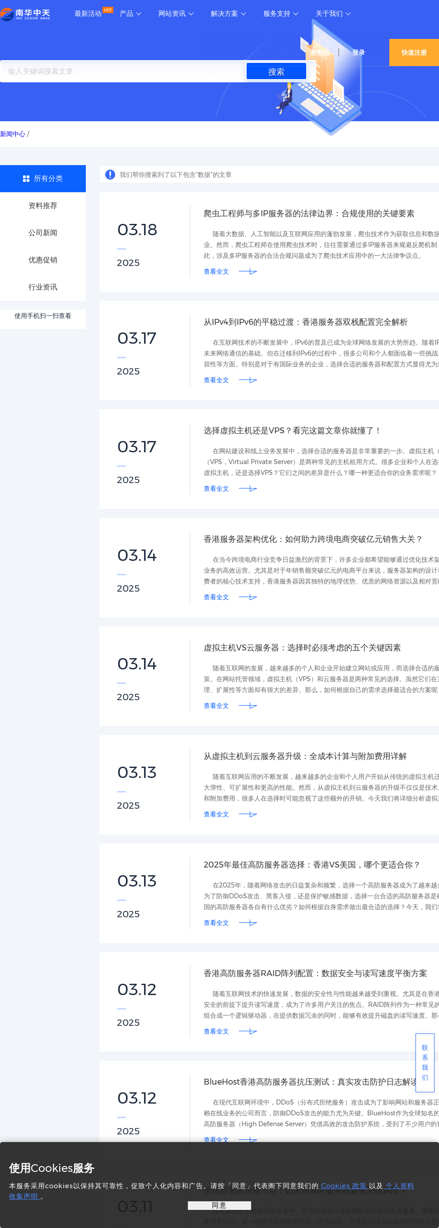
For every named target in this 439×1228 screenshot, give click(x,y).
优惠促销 (42, 260)
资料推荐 (42, 205)
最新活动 (88, 13)
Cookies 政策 (344, 1185)
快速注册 (414, 52)
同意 (219, 1205)
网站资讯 (172, 13)
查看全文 (216, 271)
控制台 (320, 52)
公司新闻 (42, 232)
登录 (358, 52)
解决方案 (224, 13)
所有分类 (48, 178)
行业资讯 (42, 287)
